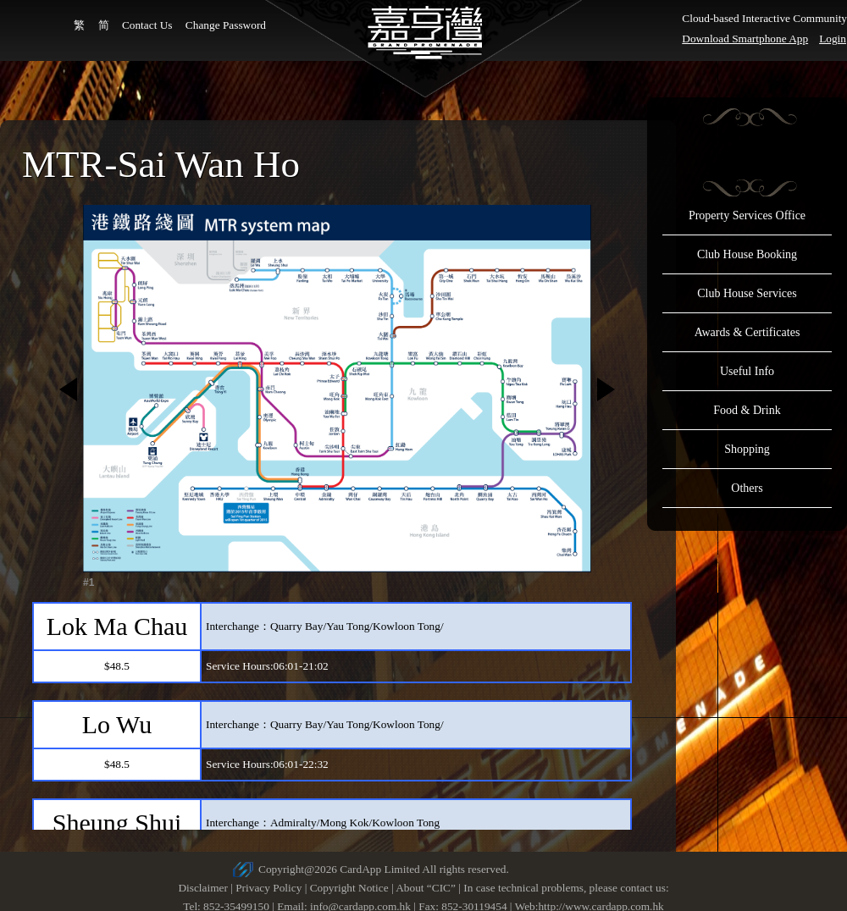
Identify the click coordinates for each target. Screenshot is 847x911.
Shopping (747, 449)
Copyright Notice (349, 887)
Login (832, 38)
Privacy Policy (268, 887)
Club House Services (746, 293)
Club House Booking (747, 254)
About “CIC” (426, 887)
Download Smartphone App (745, 38)
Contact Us (147, 25)
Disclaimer (202, 887)
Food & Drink (746, 410)
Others (746, 488)
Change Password (225, 25)
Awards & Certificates (747, 332)
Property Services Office (747, 215)
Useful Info (747, 371)
